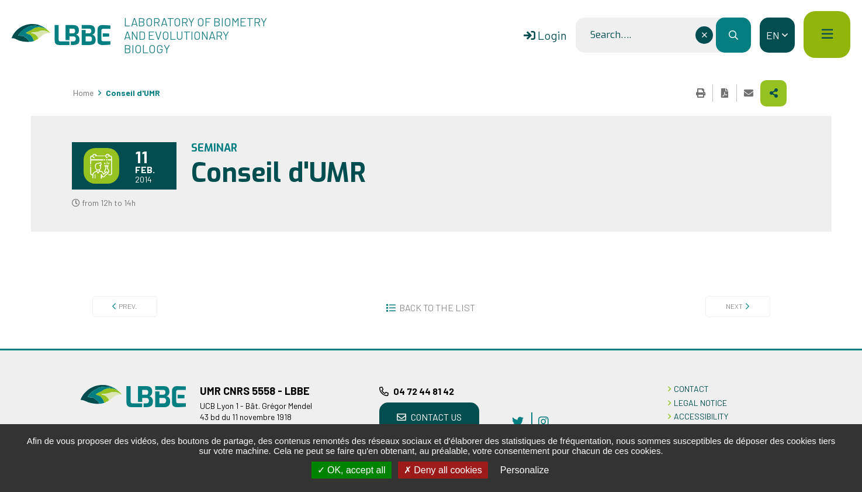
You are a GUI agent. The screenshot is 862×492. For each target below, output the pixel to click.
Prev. (128, 306)
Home (83, 93)
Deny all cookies (443, 470)
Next (734, 306)
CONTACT (691, 389)
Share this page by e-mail (748, 93)
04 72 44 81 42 (423, 391)
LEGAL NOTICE (700, 403)
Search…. (610, 35)
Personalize (524, 470)
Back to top (835, 348)
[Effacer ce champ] (704, 35)
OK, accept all (351, 470)
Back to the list (437, 307)
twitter (518, 421)
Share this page (773, 93)
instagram (543, 421)
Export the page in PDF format (724, 93)
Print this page (700, 93)
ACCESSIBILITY (701, 416)
